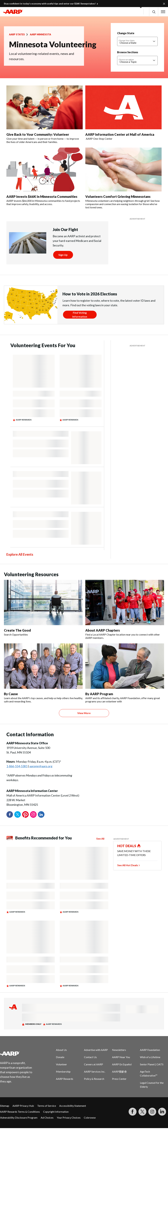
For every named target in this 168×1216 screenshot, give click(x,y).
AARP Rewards (64, 1078)
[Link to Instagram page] (152, 1112)
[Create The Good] (43, 608)
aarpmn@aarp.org (40, 766)
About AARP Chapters (102, 630)
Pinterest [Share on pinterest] (25, 814)
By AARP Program (99, 694)
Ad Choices (47, 1117)
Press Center (119, 1078)
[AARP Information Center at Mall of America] (123, 112)
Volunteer (61, 1064)
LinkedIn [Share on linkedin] (41, 814)
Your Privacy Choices (69, 1117)
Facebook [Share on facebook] (9, 814)
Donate (60, 1057)
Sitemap (4, 1105)
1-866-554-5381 (16, 766)
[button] (153, 11)
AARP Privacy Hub (23, 1105)
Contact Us (90, 1057)
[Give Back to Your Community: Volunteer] (44, 114)
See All (100, 838)
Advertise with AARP (96, 1049)
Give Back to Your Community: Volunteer (37, 134)
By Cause (11, 694)
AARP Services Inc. (94, 1071)
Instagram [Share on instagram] (33, 814)
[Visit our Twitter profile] (142, 1112)
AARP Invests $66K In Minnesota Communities (41, 196)
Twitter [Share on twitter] (17, 814)
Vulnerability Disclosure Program (18, 1117)
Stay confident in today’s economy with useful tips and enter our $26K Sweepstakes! (50, 3)
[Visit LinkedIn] (162, 1112)
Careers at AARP (93, 1064)
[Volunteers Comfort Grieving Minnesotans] (123, 178)
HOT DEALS (126, 846)
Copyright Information (56, 1111)
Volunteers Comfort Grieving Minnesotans (117, 196)
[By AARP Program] (124, 673)
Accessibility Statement (72, 1105)
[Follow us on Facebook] (132, 1112)
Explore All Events (19, 554)
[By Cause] (43, 673)
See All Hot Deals (127, 865)
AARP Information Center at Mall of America (119, 134)
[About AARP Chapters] (124, 609)
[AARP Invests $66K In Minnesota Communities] (44, 177)
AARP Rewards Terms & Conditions (20, 1111)
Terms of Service (46, 1105)
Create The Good (17, 630)
